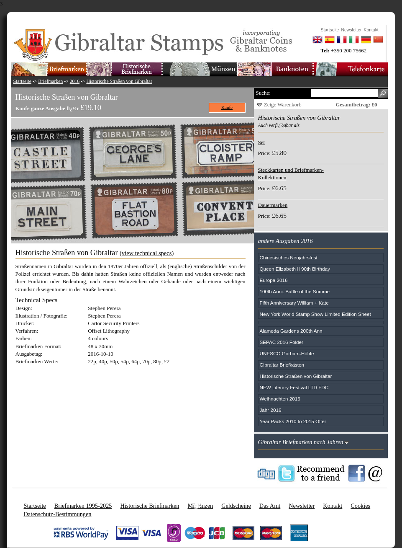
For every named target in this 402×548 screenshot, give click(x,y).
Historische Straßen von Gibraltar (119, 81)
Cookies (360, 505)
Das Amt (269, 505)
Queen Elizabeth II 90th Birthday (295, 268)
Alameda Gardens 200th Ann (291, 330)
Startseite (22, 81)
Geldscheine (236, 505)
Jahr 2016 (271, 410)
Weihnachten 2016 (280, 398)
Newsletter (302, 505)
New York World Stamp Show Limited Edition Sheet (315, 314)
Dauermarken (273, 205)
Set (261, 142)
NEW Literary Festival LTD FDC (294, 387)
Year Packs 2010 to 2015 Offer (293, 421)
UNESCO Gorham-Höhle (287, 353)
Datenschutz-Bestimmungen (58, 514)
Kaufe (227, 107)
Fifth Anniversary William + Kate (294, 302)
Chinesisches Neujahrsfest (289, 257)
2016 (74, 81)
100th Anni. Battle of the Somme (295, 291)
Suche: (263, 93)
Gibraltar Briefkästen (282, 364)
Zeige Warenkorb (283, 104)
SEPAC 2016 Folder (281, 342)
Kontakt (332, 505)
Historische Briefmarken (149, 505)
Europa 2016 (274, 280)
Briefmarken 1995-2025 (83, 505)
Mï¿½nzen (200, 505)
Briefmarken (50, 81)
